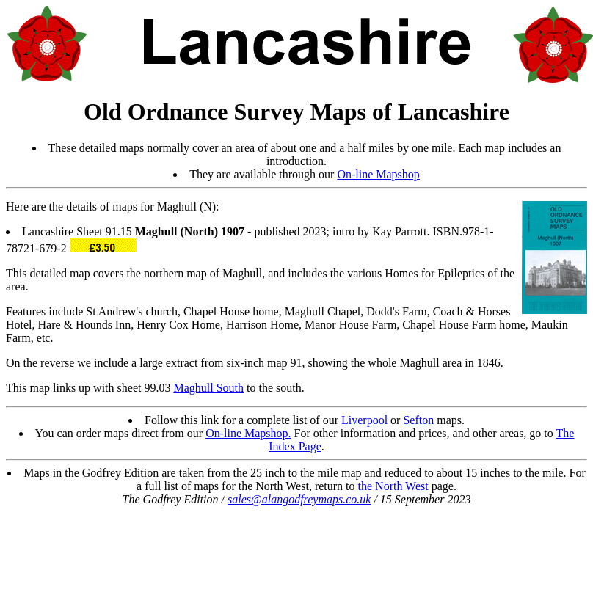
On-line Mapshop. (248, 433)
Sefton (418, 420)
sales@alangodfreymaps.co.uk (299, 499)
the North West (393, 486)
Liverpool (364, 420)
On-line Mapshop (378, 174)
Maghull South (208, 387)
